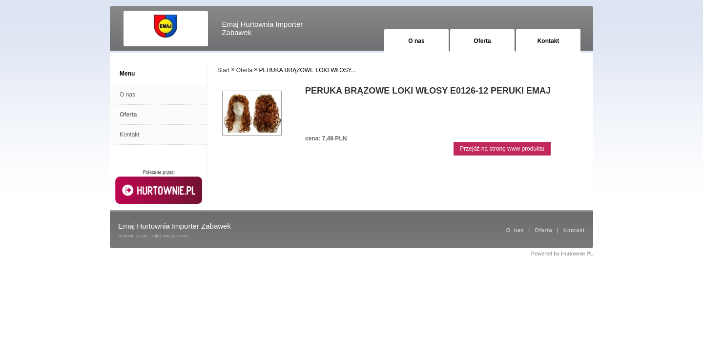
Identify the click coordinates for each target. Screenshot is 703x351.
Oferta (482, 41)
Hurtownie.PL (577, 253)
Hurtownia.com (132, 236)
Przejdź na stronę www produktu (502, 148)
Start (223, 70)
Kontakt (548, 41)
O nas (416, 41)
